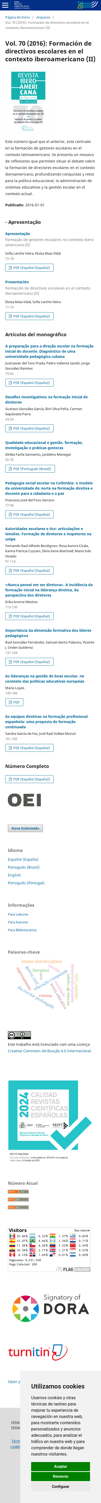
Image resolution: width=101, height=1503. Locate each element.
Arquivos (43, 17)
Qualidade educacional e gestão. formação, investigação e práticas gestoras (44, 445)
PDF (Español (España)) (31, 267)
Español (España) (23, 859)
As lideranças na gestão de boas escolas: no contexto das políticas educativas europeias (44, 679)
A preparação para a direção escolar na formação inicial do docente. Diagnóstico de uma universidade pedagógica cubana (49, 351)
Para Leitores (18, 914)
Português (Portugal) (26, 882)
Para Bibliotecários (22, 930)
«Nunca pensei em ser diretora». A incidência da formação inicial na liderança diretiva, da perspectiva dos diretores (49, 590)
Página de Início (17, 17)
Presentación (50, 287)
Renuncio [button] (60, 1476)
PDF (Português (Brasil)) (32, 468)
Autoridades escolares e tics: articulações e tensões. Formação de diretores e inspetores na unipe (48, 534)
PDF (16, 702)
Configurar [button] (60, 1486)
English (14, 875)
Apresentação (50, 239)
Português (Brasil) (24, 867)
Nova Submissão (25, 828)
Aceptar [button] (60, 1466)
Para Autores (18, 922)
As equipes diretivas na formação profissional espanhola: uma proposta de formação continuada (46, 721)
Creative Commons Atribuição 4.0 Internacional (49, 1050)
